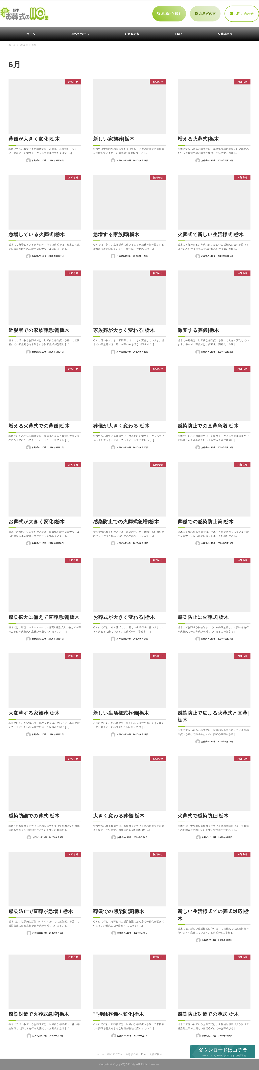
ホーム (100, 1054)
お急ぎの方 (205, 13)
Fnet (144, 1054)
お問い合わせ (242, 13)
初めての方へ (115, 1054)
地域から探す (169, 13)
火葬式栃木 (156, 1054)
